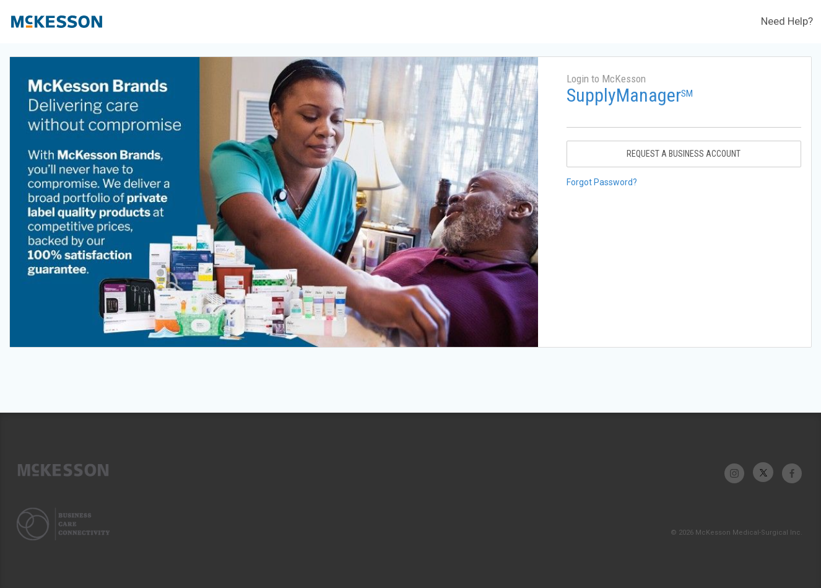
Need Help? (787, 21)
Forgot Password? (602, 182)
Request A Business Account (684, 154)
